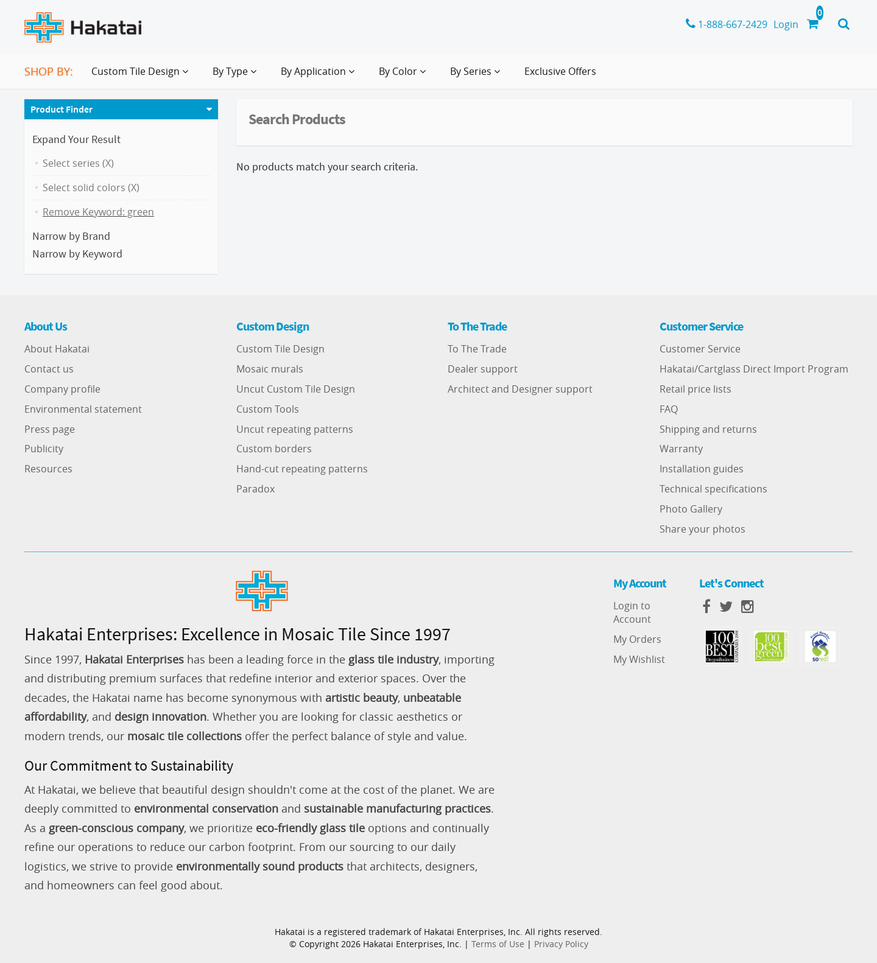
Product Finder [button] (61, 109)
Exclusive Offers (560, 71)
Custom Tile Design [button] (142, 76)
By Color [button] (405, 76)
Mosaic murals (269, 369)
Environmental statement (83, 409)
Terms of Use (497, 944)
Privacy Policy (561, 944)
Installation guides (702, 468)
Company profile (62, 389)
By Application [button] (320, 76)
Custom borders (274, 448)
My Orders (637, 639)
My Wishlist (639, 659)
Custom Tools (267, 409)
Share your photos (702, 529)
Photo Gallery (691, 509)
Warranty (681, 448)
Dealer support (483, 369)
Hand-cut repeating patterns (302, 468)
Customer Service (700, 348)
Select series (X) (78, 163)
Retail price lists (695, 389)
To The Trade (477, 348)
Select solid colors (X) (91, 187)
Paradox (255, 489)
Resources (48, 468)
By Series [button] (477, 76)
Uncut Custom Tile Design (295, 389)
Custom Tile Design (280, 348)
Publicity (43, 448)
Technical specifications (713, 489)
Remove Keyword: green (98, 212)
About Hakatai (57, 348)
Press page (49, 429)
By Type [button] (237, 76)
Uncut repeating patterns (294, 429)
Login (785, 24)
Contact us (49, 369)
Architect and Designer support (520, 389)
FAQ (669, 409)
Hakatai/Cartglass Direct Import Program (754, 369)
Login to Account (632, 612)
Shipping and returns (708, 429)
